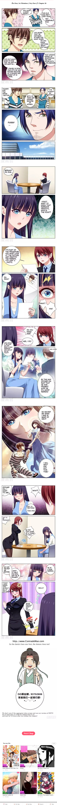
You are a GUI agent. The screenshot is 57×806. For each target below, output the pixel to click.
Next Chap (28, 733)
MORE (54, 743)
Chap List (41, 804)
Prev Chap (17, 804)
